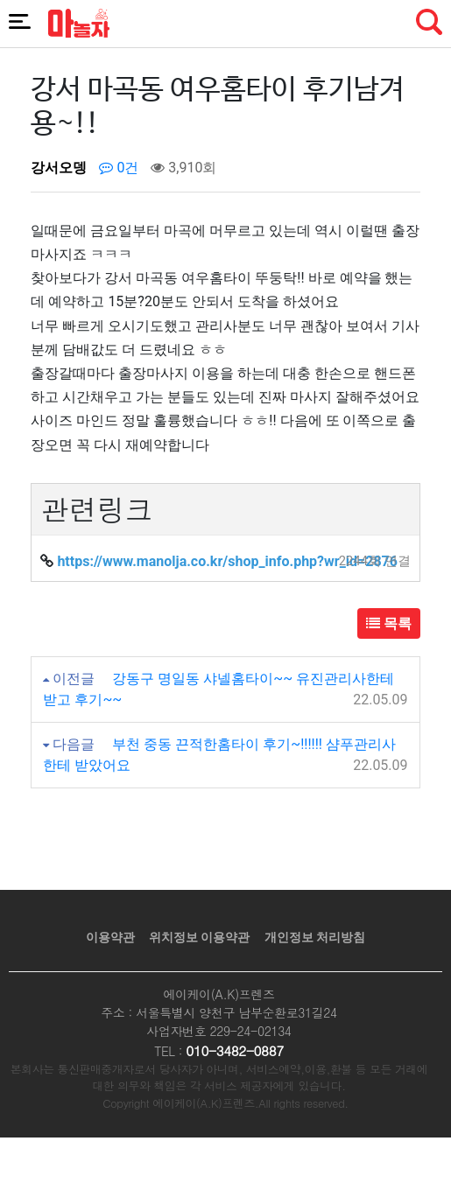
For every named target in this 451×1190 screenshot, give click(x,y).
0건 (118, 167)
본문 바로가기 (0, 0)
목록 (389, 623)
